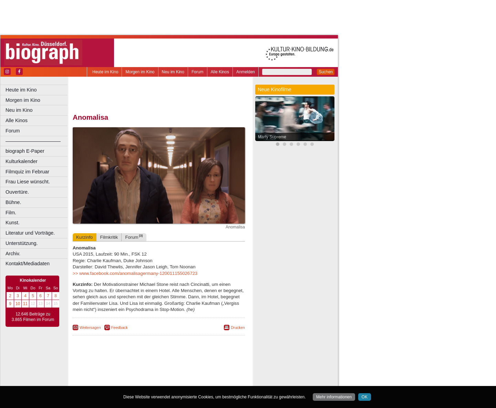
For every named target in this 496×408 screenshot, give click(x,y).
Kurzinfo (84, 237)
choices (122, 375)
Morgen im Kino (139, 71)
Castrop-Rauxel (142, 380)
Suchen (326, 71)
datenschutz (187, 369)
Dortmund (168, 380)
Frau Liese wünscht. (28, 181)
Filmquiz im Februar (27, 171)
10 (18, 303)
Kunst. (13, 222)
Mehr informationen (334, 397)
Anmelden (245, 71)
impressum (162, 369)
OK (365, 397)
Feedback (119, 327)
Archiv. (13, 253)
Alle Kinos (220, 71)
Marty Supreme (272, 137)
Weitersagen (90, 327)
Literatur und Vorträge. (30, 233)
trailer (159, 375)
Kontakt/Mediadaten (28, 263)
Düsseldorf (189, 380)
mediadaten (212, 369)
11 (25, 303)
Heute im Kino (105, 71)
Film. (11, 212)
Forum (198, 71)
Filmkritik (109, 237)
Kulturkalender (22, 161)
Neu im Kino (173, 71)
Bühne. (13, 202)
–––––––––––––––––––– (33, 141)
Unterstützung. (22, 243)
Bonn (121, 380)
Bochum (106, 380)
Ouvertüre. (17, 192)
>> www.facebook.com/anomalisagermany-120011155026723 (135, 273)
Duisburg (210, 380)
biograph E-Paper (25, 151)
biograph (103, 375)
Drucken (238, 327)
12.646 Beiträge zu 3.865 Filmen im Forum (33, 317)
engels (138, 375)
